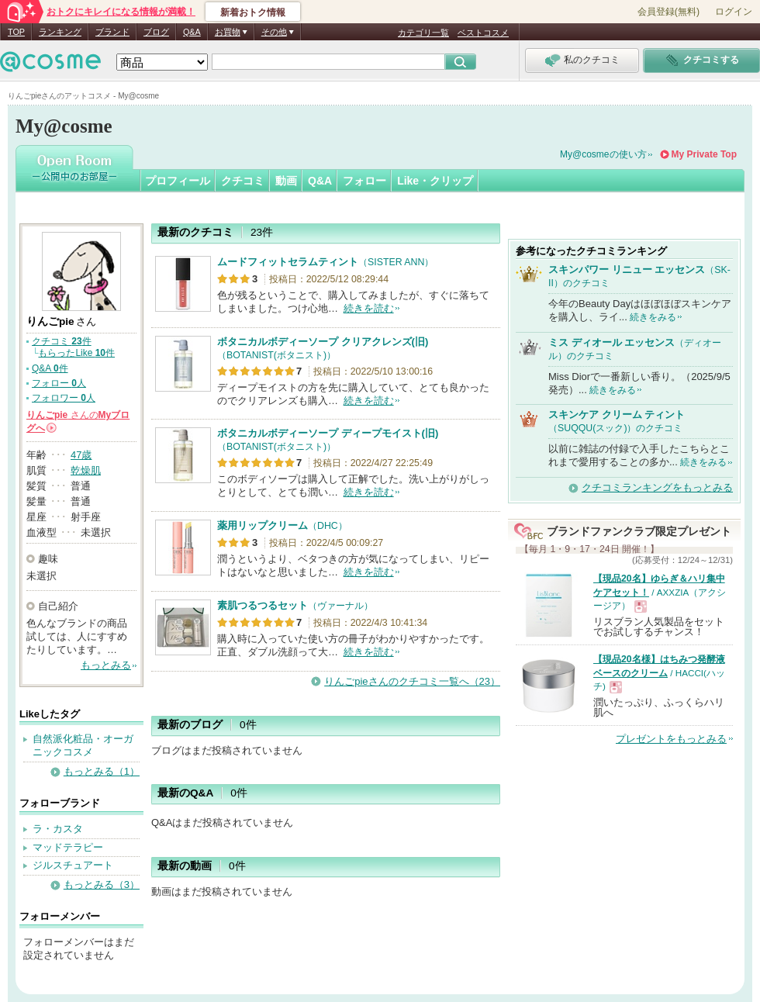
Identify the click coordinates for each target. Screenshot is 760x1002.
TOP (16, 31)
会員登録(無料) (668, 11)
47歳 (81, 455)
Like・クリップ (435, 180)
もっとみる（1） (102, 771)
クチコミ (242, 180)
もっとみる (106, 665)
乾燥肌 (86, 470)
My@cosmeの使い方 (603, 154)
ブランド (112, 31)
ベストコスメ (483, 32)
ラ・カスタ (58, 828)
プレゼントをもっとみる (671, 739)
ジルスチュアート (73, 865)
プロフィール (177, 180)
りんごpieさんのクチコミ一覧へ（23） (412, 681)
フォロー (364, 180)
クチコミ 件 (62, 341)
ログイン (733, 11)
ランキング (60, 31)
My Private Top (704, 154)
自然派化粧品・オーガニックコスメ (83, 745)
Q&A (192, 31)
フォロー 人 (59, 383)
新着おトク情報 (252, 12)
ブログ (156, 31)
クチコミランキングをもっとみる (657, 487)
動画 (286, 180)
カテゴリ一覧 (423, 32)
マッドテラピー (68, 847)
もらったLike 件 (76, 352)
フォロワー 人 (63, 397)
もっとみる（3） (102, 884)
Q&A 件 (50, 368)
